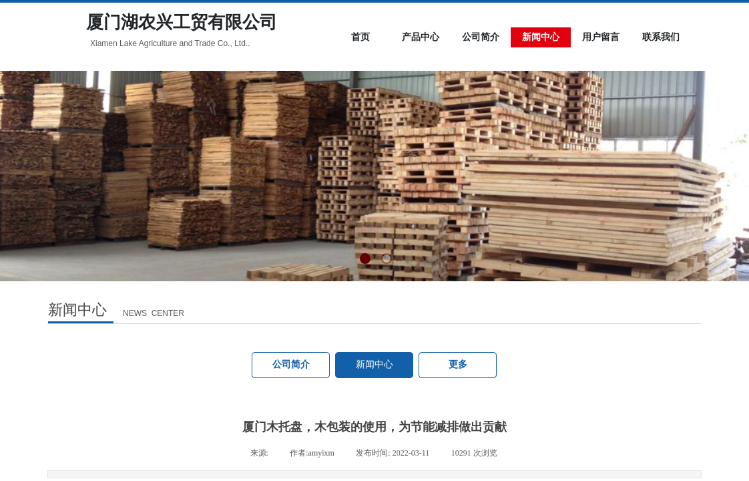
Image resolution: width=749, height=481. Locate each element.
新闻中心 (374, 364)
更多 (458, 364)
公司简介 (291, 364)
